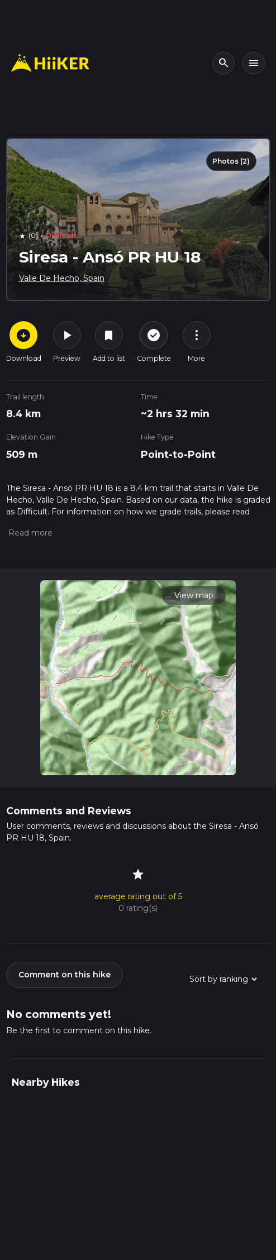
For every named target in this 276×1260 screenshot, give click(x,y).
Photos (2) (231, 161)
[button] (29, 533)
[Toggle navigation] (253, 63)
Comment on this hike (64, 975)
